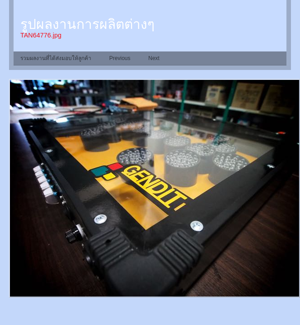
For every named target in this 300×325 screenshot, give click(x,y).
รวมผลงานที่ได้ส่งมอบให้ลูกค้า (55, 58)
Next (153, 58)
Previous (120, 58)
